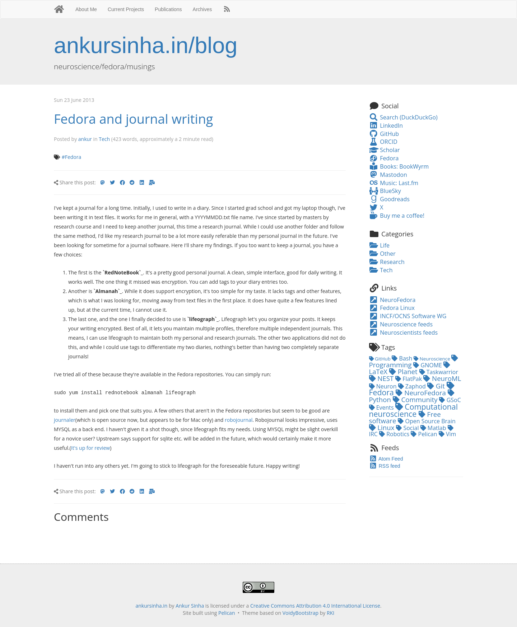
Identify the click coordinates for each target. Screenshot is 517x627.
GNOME (428, 365)
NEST (382, 378)
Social (408, 428)
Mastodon (388, 175)
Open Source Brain (427, 421)
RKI (330, 612)
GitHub (384, 134)
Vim (447, 434)
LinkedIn (386, 125)
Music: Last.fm (394, 183)
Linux (382, 427)
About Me (86, 9)
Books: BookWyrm (399, 166)
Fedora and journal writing (133, 119)
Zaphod (412, 386)
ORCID (383, 142)
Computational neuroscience (413, 410)
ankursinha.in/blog (145, 45)
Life (379, 245)
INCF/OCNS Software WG (408, 316)
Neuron (383, 386)
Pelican (424, 434)
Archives (202, 9)
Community (416, 399)
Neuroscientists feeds (403, 332)
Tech (104, 139)
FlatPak (409, 379)
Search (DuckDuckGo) (403, 117)
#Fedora (71, 157)
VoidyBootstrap (301, 612)
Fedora (384, 158)
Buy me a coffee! (396, 216)
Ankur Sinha (190, 605)
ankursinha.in (151, 605)
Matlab (434, 428)
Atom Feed (386, 459)
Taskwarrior (438, 372)
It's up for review (90, 447)
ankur (85, 139)
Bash (403, 358)
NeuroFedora (392, 300)
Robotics (395, 434)
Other (382, 254)
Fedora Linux (392, 308)
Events (382, 407)
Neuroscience (432, 358)
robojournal (238, 419)
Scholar (384, 150)
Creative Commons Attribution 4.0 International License (315, 605)
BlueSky (385, 191)
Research (387, 262)
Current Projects (126, 9)
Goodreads (389, 199)
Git (437, 385)
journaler (64, 419)
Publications (168, 9)
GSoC (450, 400)
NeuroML (442, 378)
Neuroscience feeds (401, 324)
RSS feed (384, 466)
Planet (404, 371)
